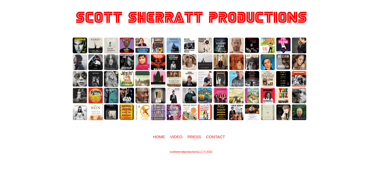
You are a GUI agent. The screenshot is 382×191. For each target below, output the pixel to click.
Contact (215, 136)
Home (159, 136)
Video (176, 136)
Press (194, 136)
